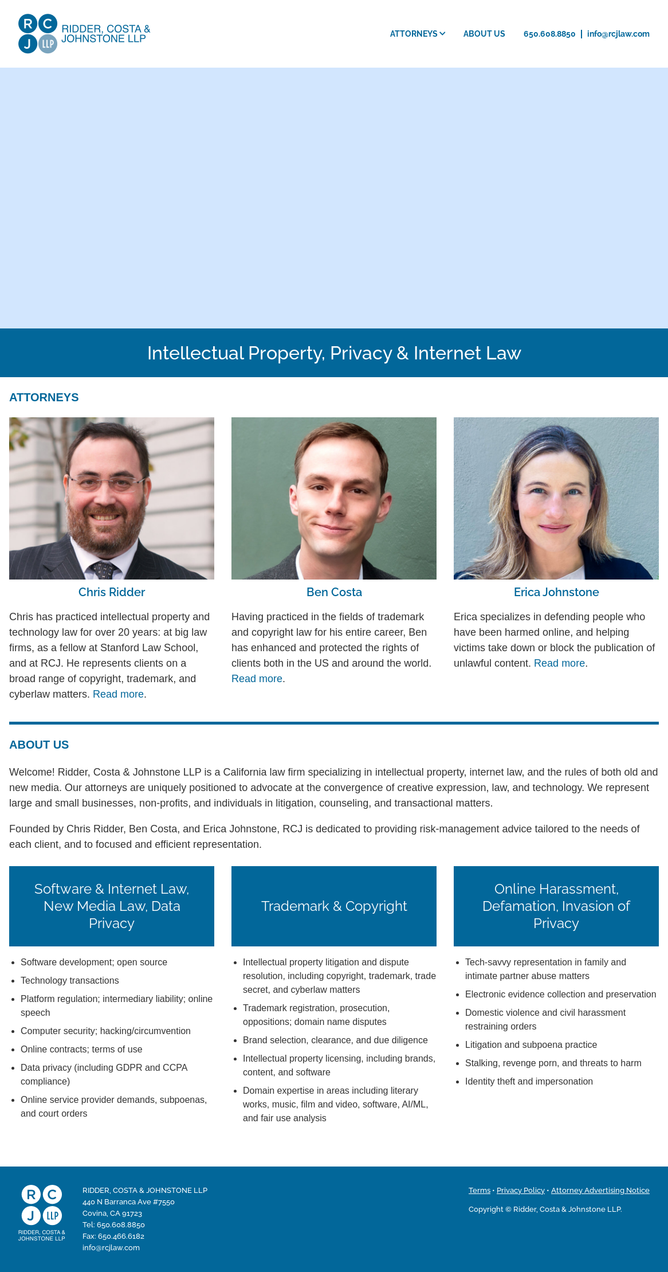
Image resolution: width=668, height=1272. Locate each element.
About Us (484, 33)
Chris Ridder (111, 592)
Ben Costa (334, 592)
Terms (479, 1190)
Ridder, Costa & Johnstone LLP (84, 34)
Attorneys (418, 33)
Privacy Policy (521, 1190)
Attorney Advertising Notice (600, 1190)
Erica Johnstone (556, 592)
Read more (118, 694)
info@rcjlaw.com (618, 33)
